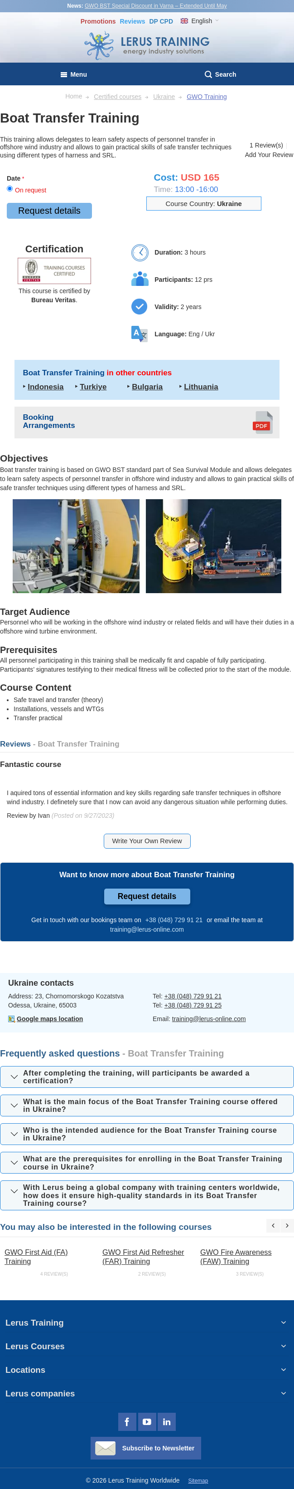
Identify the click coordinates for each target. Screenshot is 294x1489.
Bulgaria (147, 387)
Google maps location (50, 1018)
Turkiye (93, 387)
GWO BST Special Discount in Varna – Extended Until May (156, 6)
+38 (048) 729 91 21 (193, 996)
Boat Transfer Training (97, 373)
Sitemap (198, 1481)
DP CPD (161, 21)
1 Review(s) (266, 145)
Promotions (98, 21)
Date (13, 178)
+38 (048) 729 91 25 (193, 1005)
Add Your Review (269, 154)
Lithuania (201, 387)
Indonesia (45, 387)
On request (30, 190)
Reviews (132, 21)
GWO (103, 469)
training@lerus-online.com (209, 1018)
